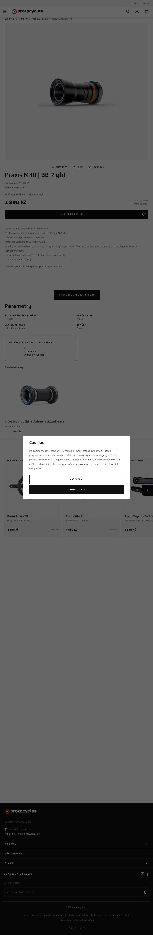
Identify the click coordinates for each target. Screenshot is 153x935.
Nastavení (76, 479)
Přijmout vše (76, 489)
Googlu (57, 459)
